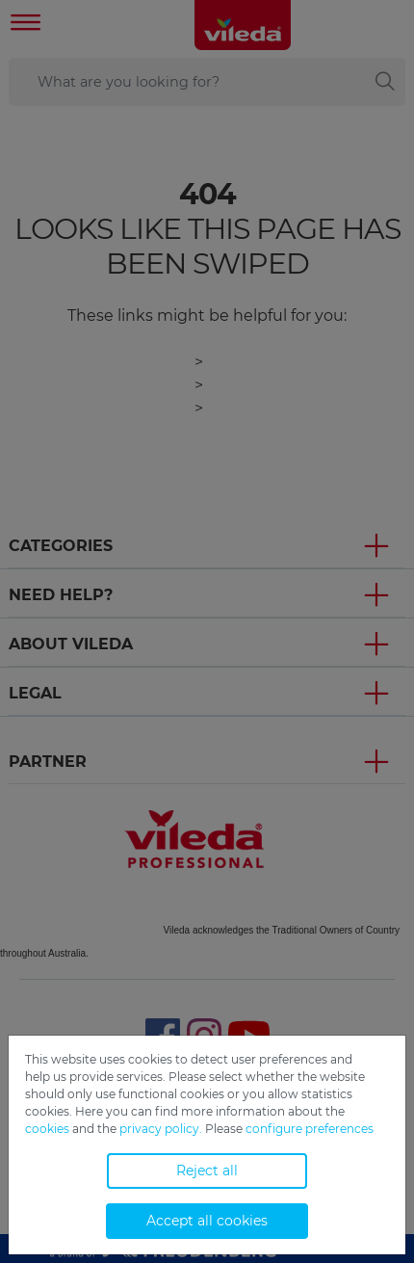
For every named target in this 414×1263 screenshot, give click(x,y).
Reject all (207, 1170)
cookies (47, 1128)
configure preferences (310, 1128)
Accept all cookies (207, 1220)
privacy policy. (160, 1128)
